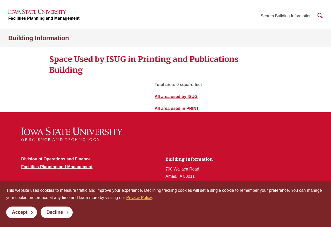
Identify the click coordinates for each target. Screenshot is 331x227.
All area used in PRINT (177, 108)
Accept (19, 212)
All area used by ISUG (176, 96)
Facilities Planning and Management (44, 18)
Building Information (38, 37)
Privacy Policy (139, 197)
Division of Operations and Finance (56, 159)
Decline (54, 212)
